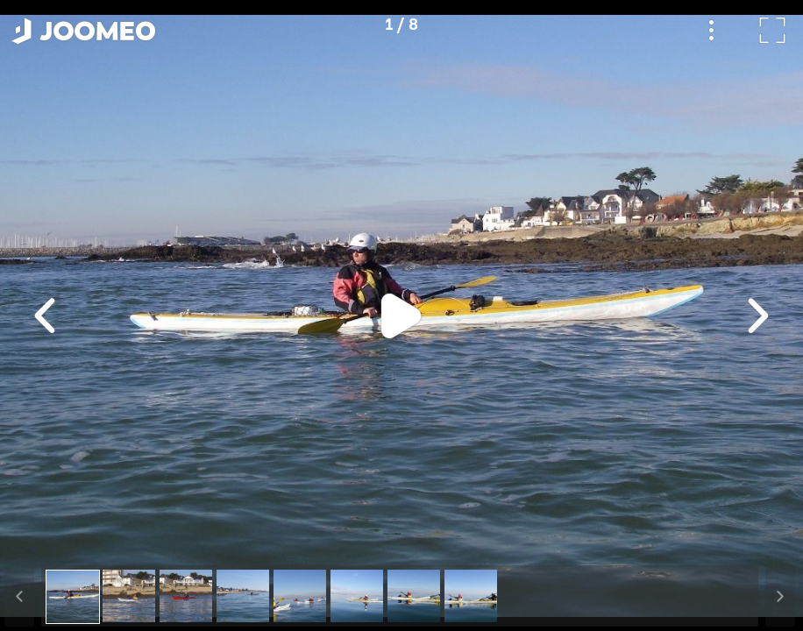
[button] (46, 540)
